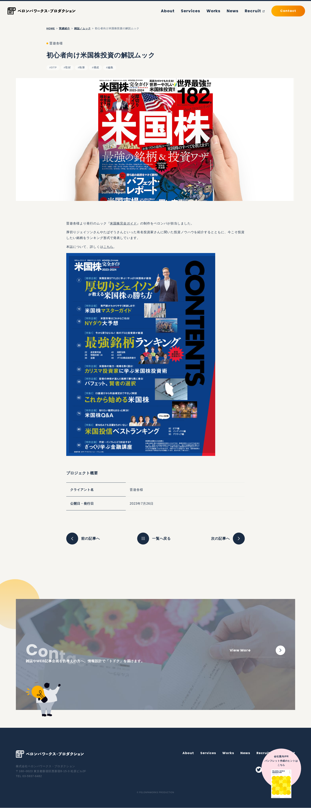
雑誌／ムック (82, 28)
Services (199, 11)
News (236, 11)
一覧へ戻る (161, 538)
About (179, 11)
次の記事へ (228, 538)
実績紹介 (64, 28)
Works (219, 11)
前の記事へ (83, 538)
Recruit (256, 11)
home (50, 28)
